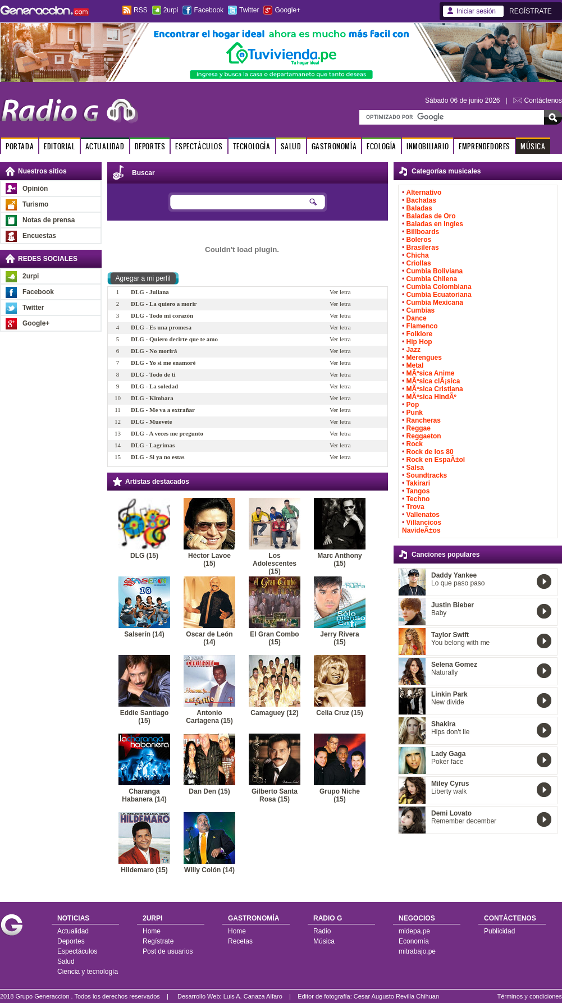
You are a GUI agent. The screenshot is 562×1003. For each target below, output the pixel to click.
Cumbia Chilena (432, 279)
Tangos (418, 491)
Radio (322, 931)
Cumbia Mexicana (434, 302)
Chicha (417, 255)
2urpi (171, 10)
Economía (414, 941)
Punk (414, 412)
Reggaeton (423, 436)
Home (152, 931)
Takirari (418, 483)
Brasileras (422, 247)
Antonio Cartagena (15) (209, 717)
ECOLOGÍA (381, 146)
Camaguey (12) (274, 713)
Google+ (287, 10)
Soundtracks (426, 475)
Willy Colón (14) (209, 870)
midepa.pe (414, 931)
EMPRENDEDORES (484, 146)
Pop (412, 405)
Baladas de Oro (431, 216)
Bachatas (421, 200)
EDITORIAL (59, 146)
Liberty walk (449, 791)
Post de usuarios (168, 951)
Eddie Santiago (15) (144, 717)
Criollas (418, 263)
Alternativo (424, 192)
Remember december (463, 821)
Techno (418, 499)
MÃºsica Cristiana (434, 389)
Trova (415, 507)
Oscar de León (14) (209, 638)
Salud (66, 961)
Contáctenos (543, 100)
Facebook (208, 10)
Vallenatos (423, 515)
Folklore (419, 334)
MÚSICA (533, 146)
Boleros (419, 240)
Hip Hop (419, 342)
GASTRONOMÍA (334, 146)
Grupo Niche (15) (339, 795)
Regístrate (158, 941)
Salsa (415, 467)
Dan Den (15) (209, 791)
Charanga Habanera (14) (144, 795)
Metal (415, 365)
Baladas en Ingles (434, 224)
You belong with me (460, 643)
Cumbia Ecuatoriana (439, 295)
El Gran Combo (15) (274, 638)
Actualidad (73, 931)
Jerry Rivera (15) (339, 638)
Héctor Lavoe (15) (209, 559)
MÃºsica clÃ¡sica (433, 381)
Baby (438, 613)
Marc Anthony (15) (339, 559)
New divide (447, 702)
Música (324, 941)
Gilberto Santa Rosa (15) (275, 795)
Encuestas (39, 236)
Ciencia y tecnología (87, 971)
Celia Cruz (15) (339, 713)
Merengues (424, 357)
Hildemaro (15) (144, 870)
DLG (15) (144, 556)
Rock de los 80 (430, 452)
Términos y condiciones (529, 996)
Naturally (444, 672)
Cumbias (420, 310)
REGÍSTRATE (530, 11)
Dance (416, 318)
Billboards (423, 232)
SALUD (291, 146)
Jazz (413, 350)
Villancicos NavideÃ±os (421, 526)
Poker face (447, 762)
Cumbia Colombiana (439, 287)
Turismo (35, 204)
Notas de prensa (48, 220)
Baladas (419, 208)
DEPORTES (150, 146)
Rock (414, 444)
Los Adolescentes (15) (274, 563)
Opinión (35, 189)
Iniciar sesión (476, 11)
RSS (141, 10)
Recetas (240, 941)
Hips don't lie (450, 732)
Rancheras (423, 420)
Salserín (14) (144, 634)
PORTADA (20, 146)
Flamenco (422, 326)
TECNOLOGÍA (252, 146)
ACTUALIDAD (105, 146)
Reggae (418, 428)
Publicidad (499, 931)
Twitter (249, 10)
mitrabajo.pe (417, 951)
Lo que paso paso (458, 583)
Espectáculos (77, 951)
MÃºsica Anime (430, 373)
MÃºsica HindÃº (431, 397)
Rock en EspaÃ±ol (435, 460)
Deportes (71, 941)
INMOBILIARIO (427, 146)
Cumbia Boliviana (434, 271)
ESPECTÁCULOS (198, 146)
